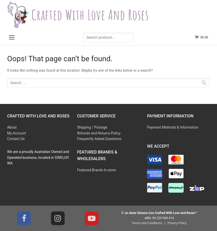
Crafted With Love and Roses (90, 14)
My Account (16, 133)
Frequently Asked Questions (99, 139)
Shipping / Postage (92, 127)
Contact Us (16, 139)
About (12, 127)
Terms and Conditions (147, 223)
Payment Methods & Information (172, 127)
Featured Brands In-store (96, 170)
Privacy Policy (177, 223)
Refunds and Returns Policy (99, 133)
